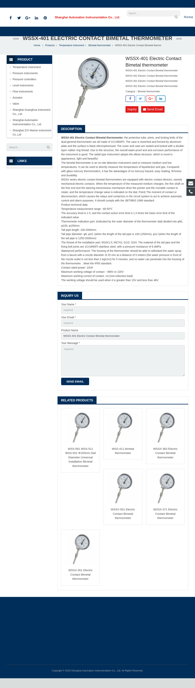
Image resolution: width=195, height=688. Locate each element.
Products (50, 53)
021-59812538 (18, 3)
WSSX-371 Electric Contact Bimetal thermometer (165, 523)
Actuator (17, 105)
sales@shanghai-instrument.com (52, 3)
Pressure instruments (25, 81)
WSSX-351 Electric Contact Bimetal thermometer (80, 584)
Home (37, 53)
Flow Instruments (23, 99)
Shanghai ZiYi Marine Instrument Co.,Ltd (32, 140)
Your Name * (68, 312)
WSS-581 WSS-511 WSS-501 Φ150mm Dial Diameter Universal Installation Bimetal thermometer (80, 467)
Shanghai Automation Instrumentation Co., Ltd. (27, 130)
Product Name (69, 338)
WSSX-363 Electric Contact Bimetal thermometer (165, 462)
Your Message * (70, 351)
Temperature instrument (71, 53)
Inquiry (132, 117)
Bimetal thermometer (100, 53)
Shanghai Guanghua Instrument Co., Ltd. (31, 119)
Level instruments (23, 93)
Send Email (152, 117)
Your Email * (68, 325)
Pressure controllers (24, 87)
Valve (16, 111)
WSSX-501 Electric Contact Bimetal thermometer (123, 523)
